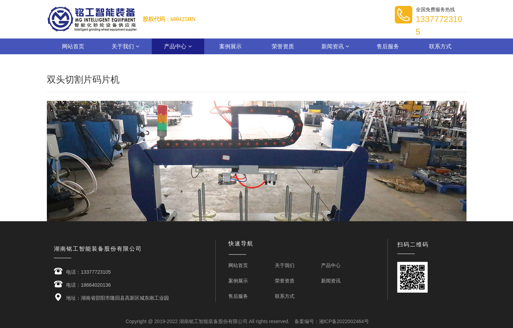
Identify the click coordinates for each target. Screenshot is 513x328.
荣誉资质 (283, 46)
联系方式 (440, 46)
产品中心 (177, 46)
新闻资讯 (335, 46)
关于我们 (125, 46)
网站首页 (73, 46)
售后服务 (388, 46)
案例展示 (230, 46)
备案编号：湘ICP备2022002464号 (331, 321)
